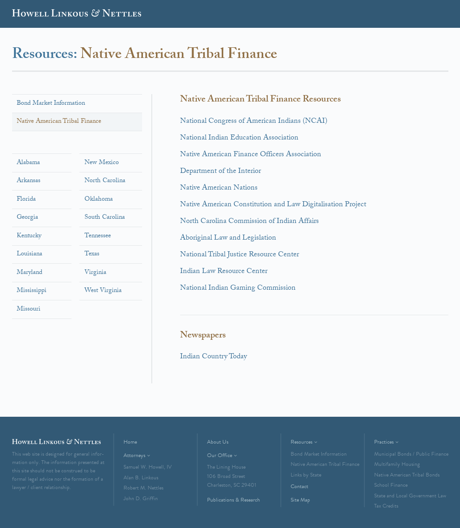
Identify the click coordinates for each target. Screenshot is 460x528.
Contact (299, 486)
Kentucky (29, 236)
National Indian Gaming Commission (238, 288)
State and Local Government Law (410, 495)
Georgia (27, 217)
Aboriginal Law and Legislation (228, 238)
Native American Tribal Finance (59, 121)
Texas (91, 254)
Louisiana (29, 254)
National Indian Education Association (239, 138)
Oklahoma (98, 199)
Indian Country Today (213, 357)
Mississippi (31, 291)
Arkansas (28, 181)
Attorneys (134, 455)
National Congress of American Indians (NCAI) (253, 121)
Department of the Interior (220, 171)
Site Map (300, 500)
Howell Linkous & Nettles (76, 14)
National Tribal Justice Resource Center (239, 255)
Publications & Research (233, 500)
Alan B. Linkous (140, 477)
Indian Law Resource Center (223, 272)
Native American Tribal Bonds (407, 475)
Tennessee (97, 236)
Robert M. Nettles (143, 487)
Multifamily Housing (397, 464)
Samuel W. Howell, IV (147, 467)
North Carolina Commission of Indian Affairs (249, 222)
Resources (301, 442)
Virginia (95, 273)
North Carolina (104, 181)
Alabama (28, 163)
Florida (26, 199)
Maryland (29, 273)
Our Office (219, 455)
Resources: (46, 55)
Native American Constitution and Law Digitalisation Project (273, 205)
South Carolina (104, 217)
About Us (217, 442)
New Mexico (101, 163)
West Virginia (103, 291)
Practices (384, 442)
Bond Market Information (51, 103)
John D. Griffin (140, 498)
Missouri (28, 309)
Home (130, 442)
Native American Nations (219, 188)
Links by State (306, 475)
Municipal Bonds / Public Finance (411, 454)
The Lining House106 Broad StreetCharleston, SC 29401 (231, 476)
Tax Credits (386, 506)
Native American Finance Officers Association (250, 155)
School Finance (391, 485)
